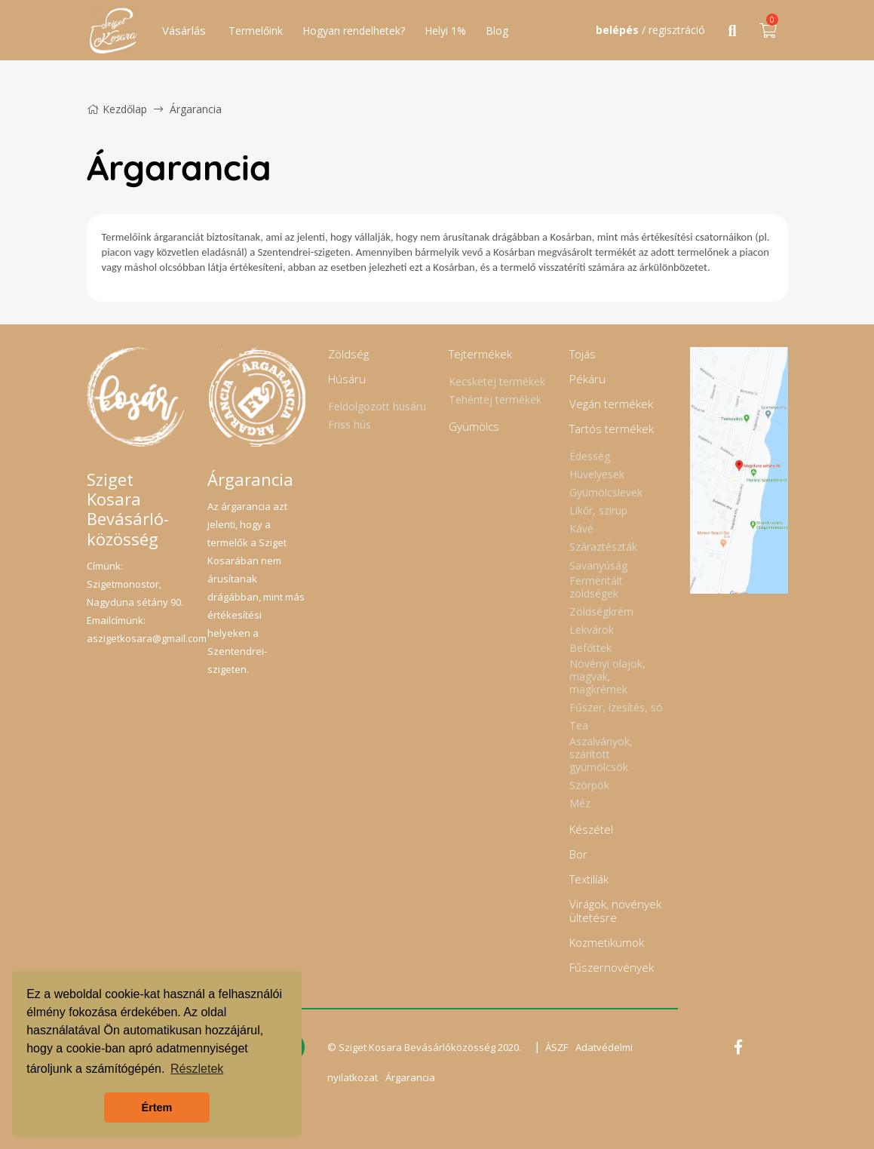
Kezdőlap (117, 109)
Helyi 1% (445, 30)
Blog (497, 30)
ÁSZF (556, 1047)
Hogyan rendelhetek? (353, 30)
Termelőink (255, 30)
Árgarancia (410, 1077)
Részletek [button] (196, 1068)
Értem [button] (157, 1107)
